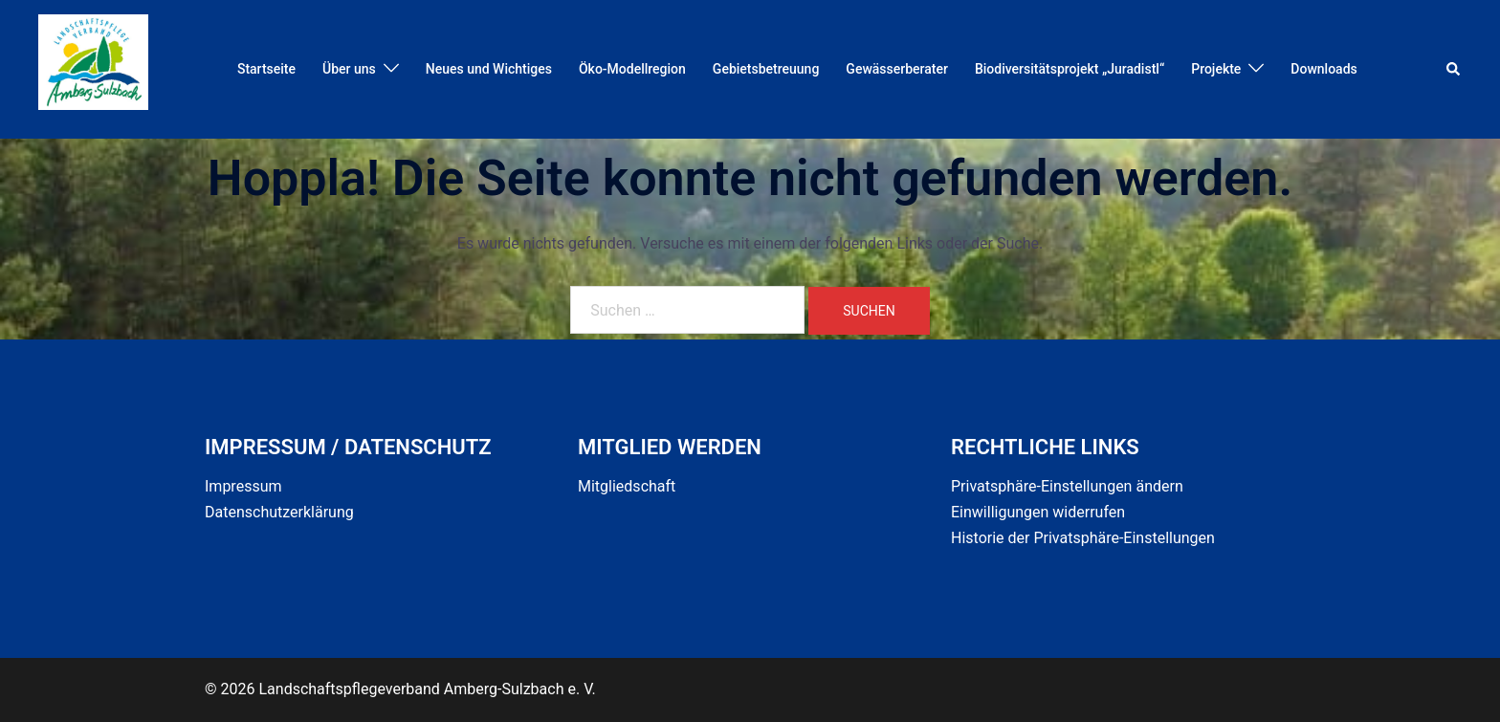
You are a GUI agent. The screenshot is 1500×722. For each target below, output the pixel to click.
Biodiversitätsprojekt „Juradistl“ (1069, 69)
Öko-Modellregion (632, 69)
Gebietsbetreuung (766, 69)
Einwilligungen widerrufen (1038, 512)
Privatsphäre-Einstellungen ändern (1067, 486)
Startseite (266, 69)
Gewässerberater (897, 69)
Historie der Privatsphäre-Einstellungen (1083, 538)
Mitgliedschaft (626, 486)
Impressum (243, 486)
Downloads (1323, 69)
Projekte (1216, 69)
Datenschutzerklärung (279, 512)
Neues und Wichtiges (489, 69)
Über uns (349, 69)
